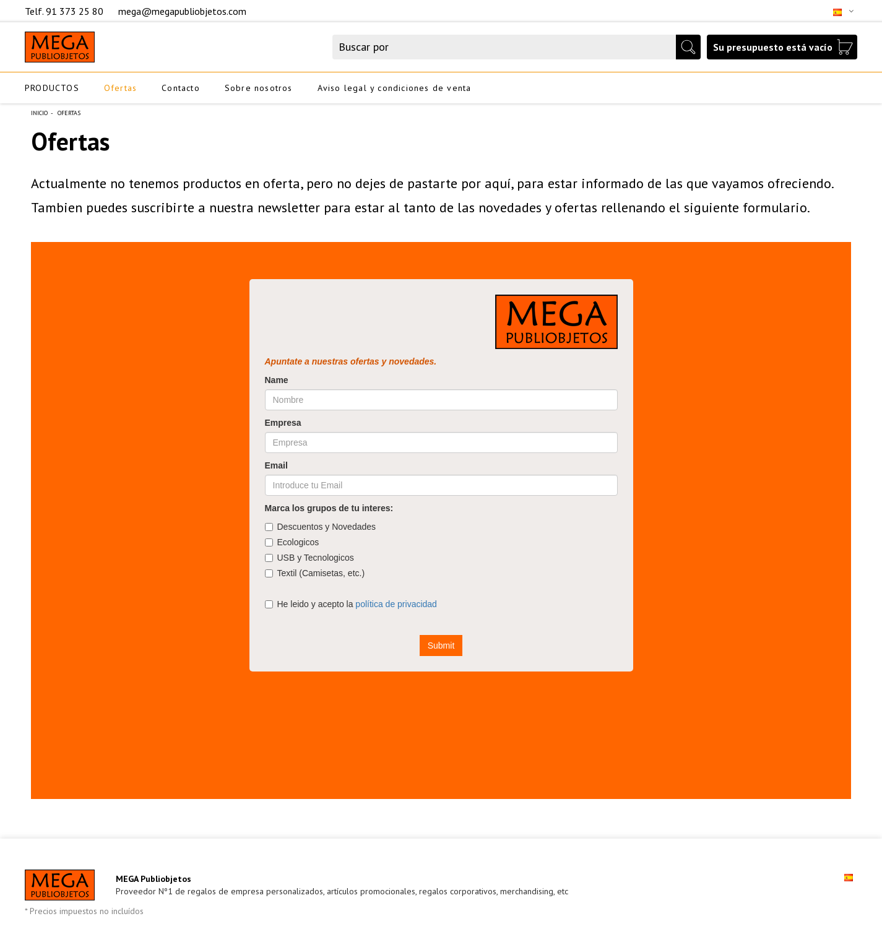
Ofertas (120, 87)
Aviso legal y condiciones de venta (395, 87)
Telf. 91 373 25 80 (65, 11)
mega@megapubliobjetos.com (182, 11)
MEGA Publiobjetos (153, 878)
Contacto (181, 87)
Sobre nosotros (259, 87)
